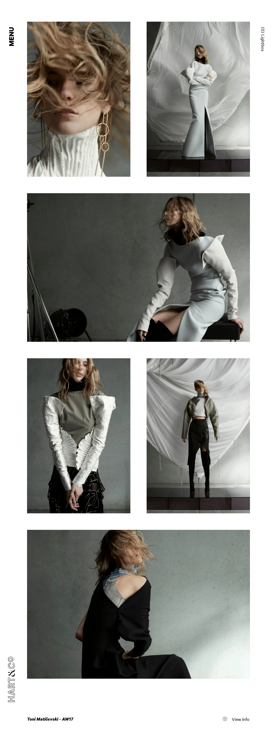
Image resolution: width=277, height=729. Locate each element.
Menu (12, 36)
